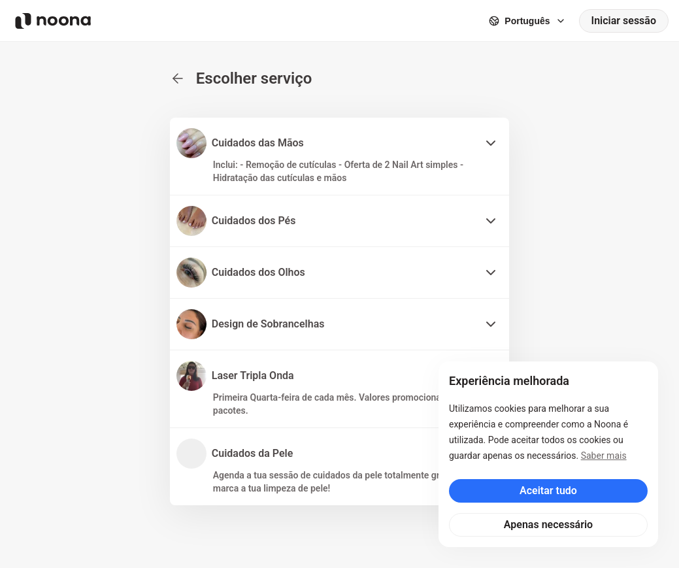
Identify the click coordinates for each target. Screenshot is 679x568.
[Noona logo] (52, 21)
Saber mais (604, 455)
